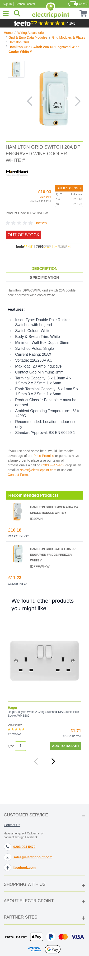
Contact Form (18, 475)
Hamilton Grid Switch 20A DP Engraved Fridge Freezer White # (52, 554)
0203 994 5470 (52, 465)
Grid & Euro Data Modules (28, 37)
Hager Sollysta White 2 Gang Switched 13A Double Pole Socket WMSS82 (43, 713)
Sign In (7, 4)
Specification (44, 278)
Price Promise (43, 456)
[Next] (53, 761)
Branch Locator (25, 4)
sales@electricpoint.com (38, 470)
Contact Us (12, 825)
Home (8, 33)
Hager (12, 708)
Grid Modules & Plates (68, 37)
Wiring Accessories (31, 33)
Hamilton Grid (19, 42)
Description (44, 269)
